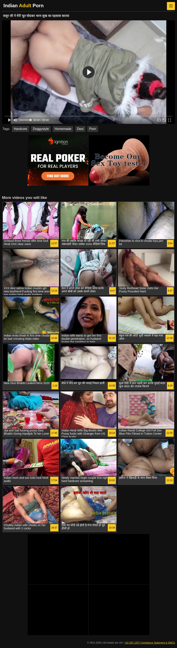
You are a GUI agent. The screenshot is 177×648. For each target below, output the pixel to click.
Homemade (63, 129)
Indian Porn (23, 5)
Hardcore (20, 129)
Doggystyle (41, 129)
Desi (80, 129)
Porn (92, 129)
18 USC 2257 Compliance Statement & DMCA (150, 642)
